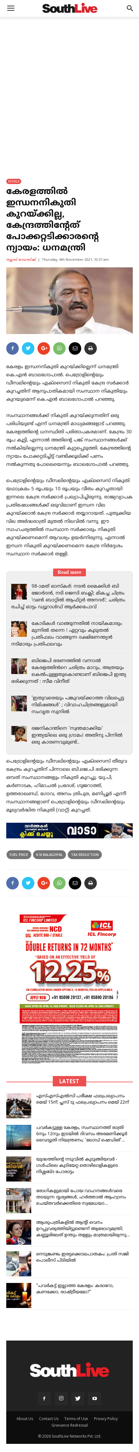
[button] (130, 8)
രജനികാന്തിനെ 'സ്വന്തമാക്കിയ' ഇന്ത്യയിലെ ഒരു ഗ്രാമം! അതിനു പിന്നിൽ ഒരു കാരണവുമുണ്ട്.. (77, 735)
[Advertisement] (69, 89)
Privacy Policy (106, 1418)
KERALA (13, 181)
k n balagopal (49, 854)
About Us (25, 1418)
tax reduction (85, 854)
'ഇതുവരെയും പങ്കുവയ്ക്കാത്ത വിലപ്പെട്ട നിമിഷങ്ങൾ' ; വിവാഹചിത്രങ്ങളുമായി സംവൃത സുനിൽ (78, 705)
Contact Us (48, 1418)
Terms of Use (76, 1418)
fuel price (19, 854)
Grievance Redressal (70, 1425)
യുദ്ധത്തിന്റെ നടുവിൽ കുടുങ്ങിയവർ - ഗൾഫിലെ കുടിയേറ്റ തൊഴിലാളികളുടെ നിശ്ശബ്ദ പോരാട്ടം (77, 1166)
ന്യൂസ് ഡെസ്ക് (21, 260)
